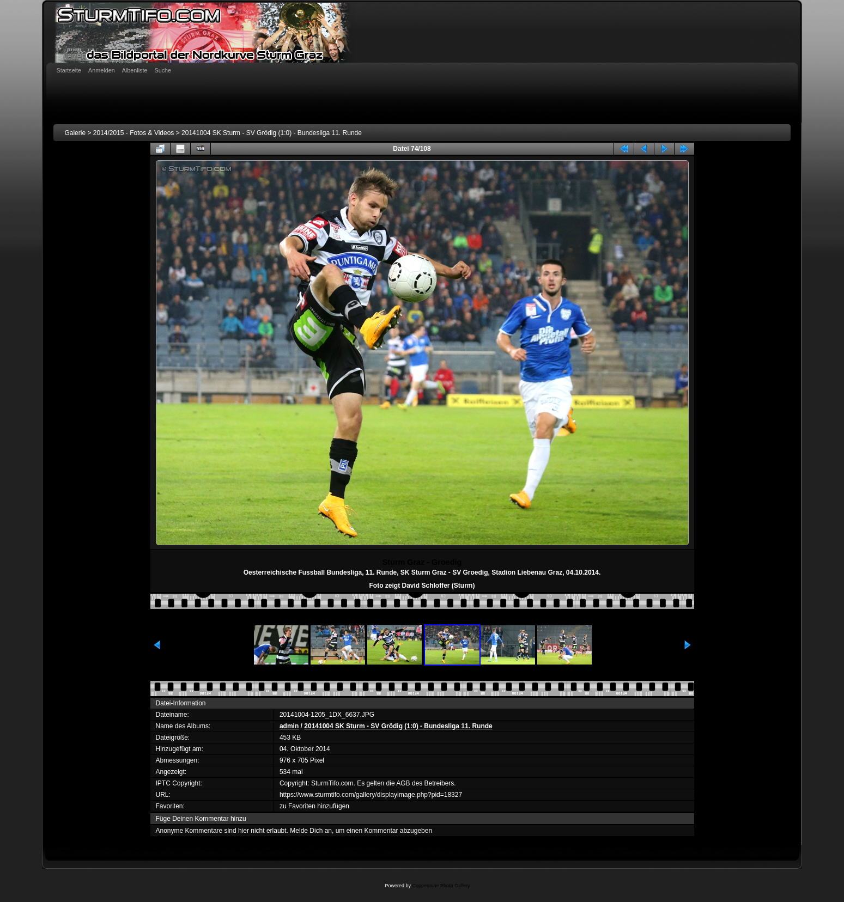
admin (289, 726)
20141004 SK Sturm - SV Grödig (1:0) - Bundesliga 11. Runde (271, 133)
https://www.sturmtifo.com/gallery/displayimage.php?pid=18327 (371, 795)
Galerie (75, 133)
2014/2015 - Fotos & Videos (133, 133)
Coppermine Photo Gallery (441, 885)
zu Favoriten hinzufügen (314, 806)
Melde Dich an (311, 830)
